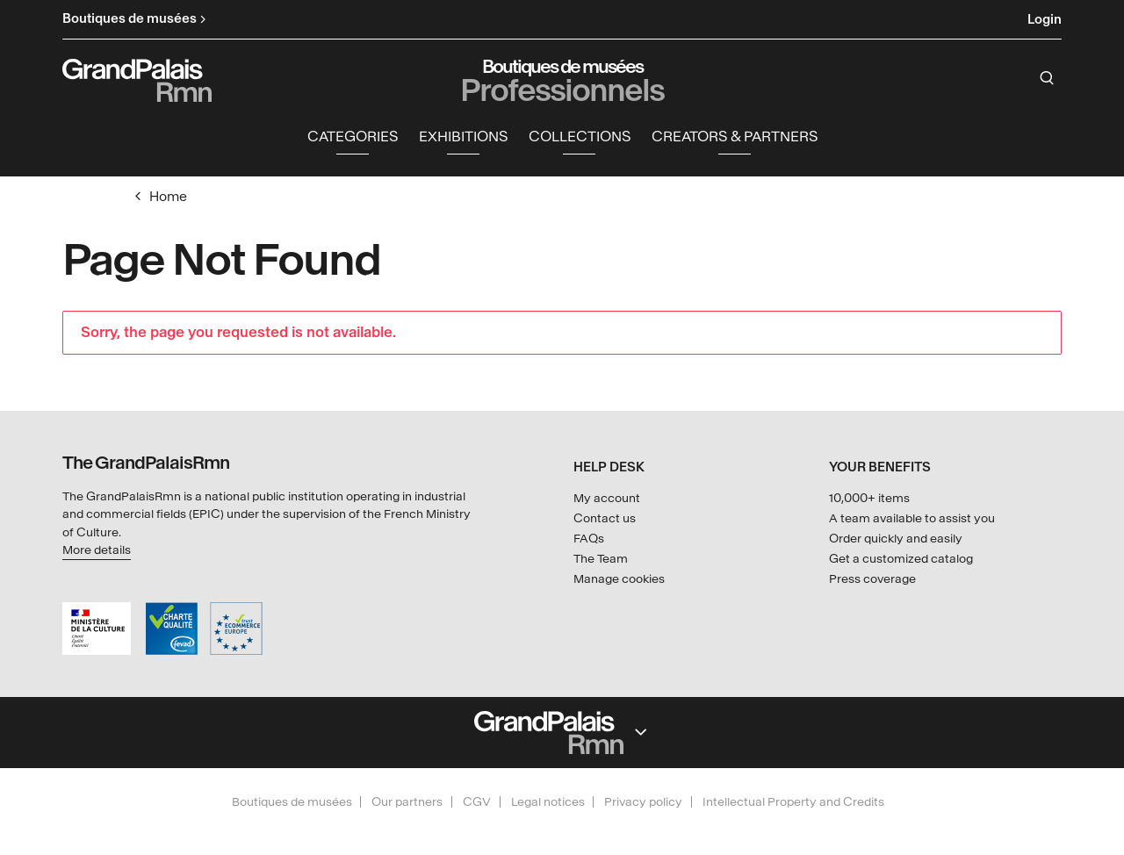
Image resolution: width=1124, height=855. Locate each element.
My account (606, 498)
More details (96, 550)
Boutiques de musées (292, 802)
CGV (477, 802)
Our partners (407, 802)
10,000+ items (869, 498)
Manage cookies (619, 579)
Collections (579, 136)
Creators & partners (735, 136)
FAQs (588, 538)
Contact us (604, 518)
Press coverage (872, 579)
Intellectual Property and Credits (793, 802)
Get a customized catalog (901, 558)
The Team (600, 558)
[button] (352, 137)
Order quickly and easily (895, 538)
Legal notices (548, 802)
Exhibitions (463, 136)
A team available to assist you (912, 518)
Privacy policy (643, 802)
